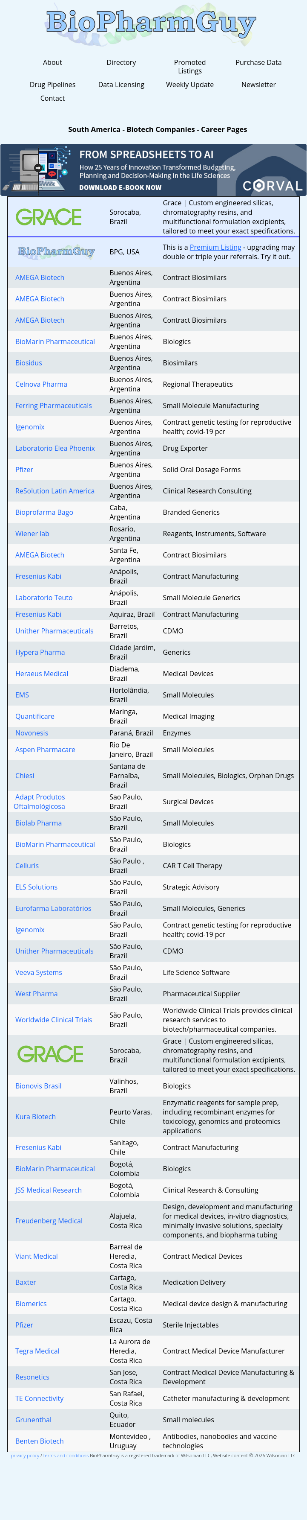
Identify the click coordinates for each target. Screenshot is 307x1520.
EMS (21, 695)
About (52, 62)
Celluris (26, 865)
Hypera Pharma (39, 652)
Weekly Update (190, 84)
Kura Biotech (35, 1116)
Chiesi (24, 775)
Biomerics (30, 1303)
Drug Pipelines (53, 84)
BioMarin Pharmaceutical (54, 341)
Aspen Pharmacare (44, 749)
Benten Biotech (39, 1441)
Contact (52, 98)
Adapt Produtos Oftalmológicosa (39, 801)
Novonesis (31, 733)
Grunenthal (33, 1419)
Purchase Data (258, 62)
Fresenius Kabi (38, 576)
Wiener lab (31, 533)
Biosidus (28, 363)
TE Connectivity (38, 1398)
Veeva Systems (38, 972)
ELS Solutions (35, 887)
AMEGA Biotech (39, 277)
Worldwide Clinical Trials (53, 1019)
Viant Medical (36, 1256)
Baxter (25, 1282)
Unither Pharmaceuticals (54, 631)
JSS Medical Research (48, 1190)
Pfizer (23, 469)
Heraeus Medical (41, 673)
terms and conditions (66, 1455)
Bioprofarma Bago (43, 512)
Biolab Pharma (38, 823)
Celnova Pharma (40, 384)
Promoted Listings (190, 67)
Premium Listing (215, 247)
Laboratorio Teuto (43, 597)
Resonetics (31, 1377)
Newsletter (258, 84)
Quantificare (34, 716)
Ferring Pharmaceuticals (53, 405)
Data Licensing (121, 84)
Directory (121, 62)
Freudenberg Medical (48, 1220)
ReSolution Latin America (54, 491)
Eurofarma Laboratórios (53, 908)
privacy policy (25, 1455)
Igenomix (29, 427)
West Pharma (36, 993)
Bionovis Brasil (38, 1086)
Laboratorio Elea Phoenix (54, 448)
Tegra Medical (37, 1351)
